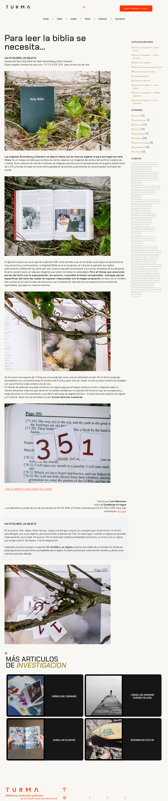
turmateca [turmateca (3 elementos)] (136, 294)
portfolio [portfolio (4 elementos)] (153, 271)
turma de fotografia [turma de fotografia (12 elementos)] (140, 289)
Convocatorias (139, 120)
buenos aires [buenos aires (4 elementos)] (137, 178)
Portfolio (137, 152)
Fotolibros (137, 138)
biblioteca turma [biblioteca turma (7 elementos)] (138, 174)
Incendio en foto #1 (141, 80)
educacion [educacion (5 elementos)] (136, 183)
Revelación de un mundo (144, 71)
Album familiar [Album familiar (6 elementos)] (138, 164)
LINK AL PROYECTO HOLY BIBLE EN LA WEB (28, 489)
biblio (59, 18)
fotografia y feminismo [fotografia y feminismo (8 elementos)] (141, 220)
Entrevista (137, 125)
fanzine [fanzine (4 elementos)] (156, 187)
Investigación (139, 147)
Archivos (137, 116)
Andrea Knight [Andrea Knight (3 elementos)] (152, 164)
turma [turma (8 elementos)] (150, 285)
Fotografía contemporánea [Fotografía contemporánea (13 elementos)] (143, 229)
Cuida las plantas (141, 76)
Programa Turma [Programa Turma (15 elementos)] (152, 276)
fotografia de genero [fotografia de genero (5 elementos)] (140, 211)
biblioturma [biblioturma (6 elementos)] (153, 174)
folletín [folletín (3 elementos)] (135, 206)
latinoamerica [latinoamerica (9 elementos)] (137, 257)
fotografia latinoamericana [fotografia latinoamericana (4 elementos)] (143, 215)
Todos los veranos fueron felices (147, 67)
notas (74, 18)
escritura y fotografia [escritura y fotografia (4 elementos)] (141, 187)
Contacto (120, 18)
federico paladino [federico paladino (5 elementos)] (139, 192)
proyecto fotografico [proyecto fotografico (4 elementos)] (141, 280)
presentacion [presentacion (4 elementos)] (137, 276)
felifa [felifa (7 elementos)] (151, 192)
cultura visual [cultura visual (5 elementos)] (151, 178)
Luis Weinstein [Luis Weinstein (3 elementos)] (151, 257)
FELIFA (87, 18)
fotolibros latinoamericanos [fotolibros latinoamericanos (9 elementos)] (144, 248)
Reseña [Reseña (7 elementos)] (155, 280)
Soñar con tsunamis (142, 62)
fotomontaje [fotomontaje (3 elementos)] (137, 252)
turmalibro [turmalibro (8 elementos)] (155, 289)
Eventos (136, 129)
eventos (103, 18)
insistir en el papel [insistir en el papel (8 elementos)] (152, 252)
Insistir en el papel (141, 143)
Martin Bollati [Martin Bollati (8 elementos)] (137, 262)
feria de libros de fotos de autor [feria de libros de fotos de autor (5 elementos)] (145, 201)
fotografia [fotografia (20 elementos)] (146, 206)
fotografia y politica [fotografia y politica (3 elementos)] (140, 225)
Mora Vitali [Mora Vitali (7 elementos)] (150, 262)
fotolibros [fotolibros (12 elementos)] (137, 243)
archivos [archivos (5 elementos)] (136, 169)
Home (46, 18)
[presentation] (119, 718)
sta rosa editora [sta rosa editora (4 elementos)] (138, 285)
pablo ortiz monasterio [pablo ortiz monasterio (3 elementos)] (151, 266)
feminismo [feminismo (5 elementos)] (136, 197)
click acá (121, 511)
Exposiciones (139, 134)
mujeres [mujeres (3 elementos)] (135, 266)
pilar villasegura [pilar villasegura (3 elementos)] (139, 271)
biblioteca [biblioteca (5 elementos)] (146, 169)
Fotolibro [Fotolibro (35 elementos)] (136, 234)
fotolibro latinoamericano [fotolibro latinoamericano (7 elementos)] (143, 238)
